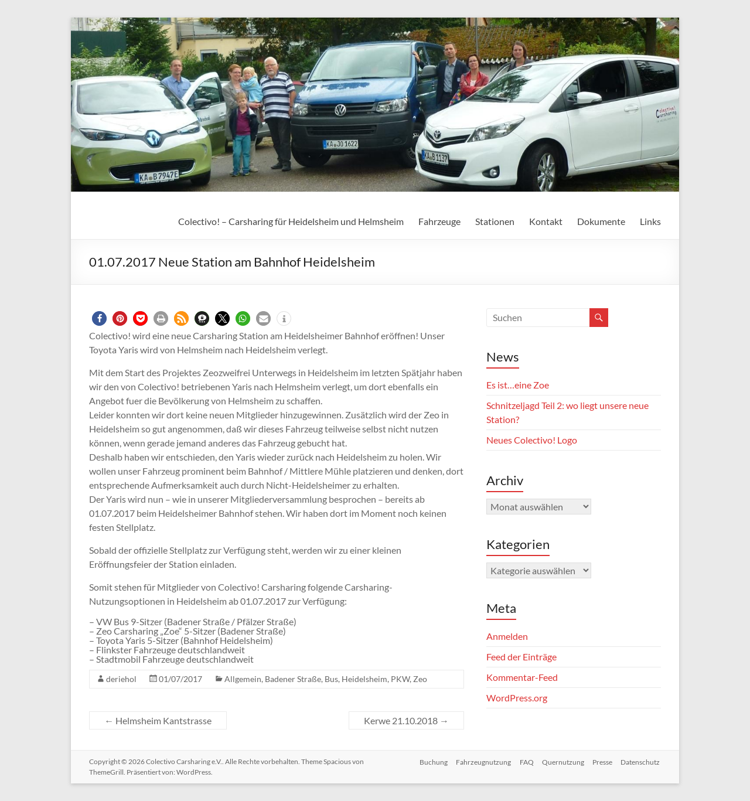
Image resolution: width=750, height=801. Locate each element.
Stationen (494, 221)
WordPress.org (516, 697)
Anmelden (507, 636)
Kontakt (545, 221)
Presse (602, 761)
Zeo (420, 679)
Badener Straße (293, 679)
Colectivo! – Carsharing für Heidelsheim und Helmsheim (291, 221)
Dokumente (601, 221)
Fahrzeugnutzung (480, 761)
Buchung (429, 761)
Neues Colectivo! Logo (531, 439)
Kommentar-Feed (522, 677)
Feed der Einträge (521, 656)
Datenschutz (641, 761)
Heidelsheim (364, 679)
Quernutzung (562, 761)
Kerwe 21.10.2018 (406, 720)
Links (650, 221)
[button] (99, 318)
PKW (400, 679)
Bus (331, 679)
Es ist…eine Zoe (517, 384)
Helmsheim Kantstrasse (158, 720)
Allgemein (242, 679)
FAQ (524, 761)
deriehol (121, 679)
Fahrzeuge (439, 221)
